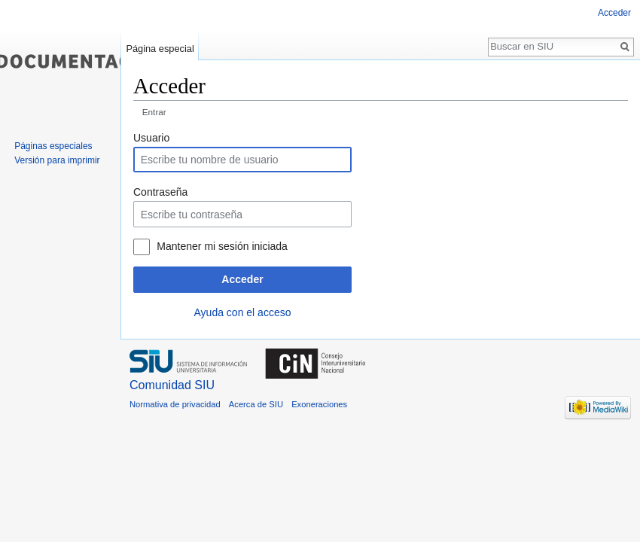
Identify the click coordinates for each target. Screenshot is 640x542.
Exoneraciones (319, 404)
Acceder (242, 279)
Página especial (160, 48)
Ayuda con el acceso (242, 312)
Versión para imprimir (56, 160)
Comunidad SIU (172, 385)
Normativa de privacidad (175, 404)
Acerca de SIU (256, 404)
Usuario (151, 138)
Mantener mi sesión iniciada (222, 246)
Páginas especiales (53, 146)
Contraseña (160, 192)
